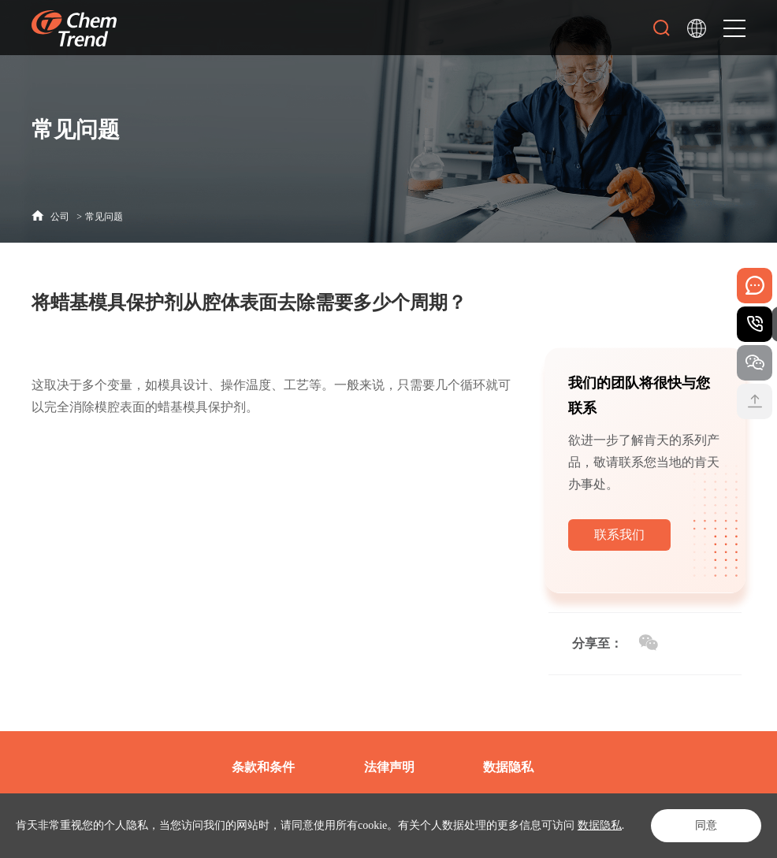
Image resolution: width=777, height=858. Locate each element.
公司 (59, 216)
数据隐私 (600, 825)
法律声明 (389, 767)
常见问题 (104, 216)
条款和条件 (263, 767)
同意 (706, 825)
